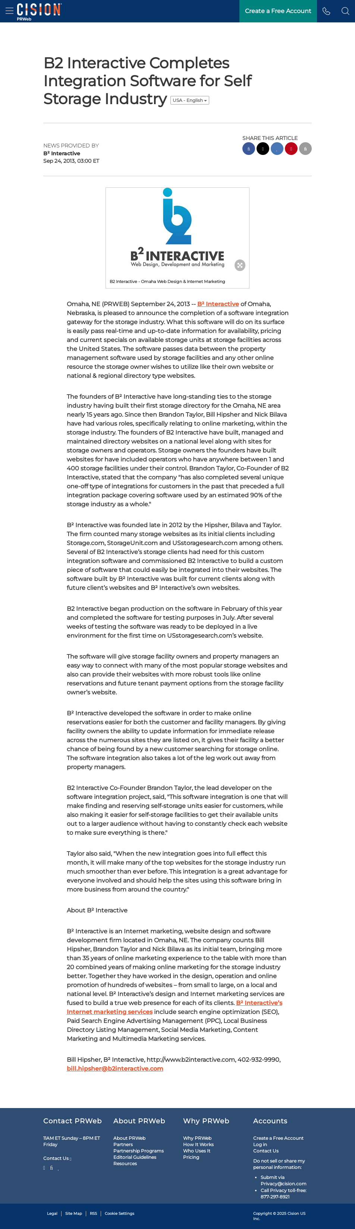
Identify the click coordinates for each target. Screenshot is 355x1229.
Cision (293, 1189)
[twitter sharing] (263, 149)
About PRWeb (129, 1114)
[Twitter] (45, 1142)
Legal (52, 1189)
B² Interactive (218, 224)
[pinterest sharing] (291, 149)
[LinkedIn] (59, 1142)
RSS (93, 1189)
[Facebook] (51, 1142)
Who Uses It (196, 1126)
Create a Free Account (278, 1114)
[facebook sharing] (248, 149)
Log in (260, 1120)
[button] (345, 11)
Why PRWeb (197, 1114)
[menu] (9, 11)
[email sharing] (305, 149)
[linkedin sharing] (277, 149)
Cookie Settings (119, 1189)
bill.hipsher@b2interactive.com (115, 989)
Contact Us (57, 1134)
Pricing (191, 1133)
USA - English (190, 100)
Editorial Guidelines (134, 1133)
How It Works (198, 1120)
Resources (125, 1139)
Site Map (73, 1189)
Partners (123, 1120)
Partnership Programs (138, 1126)
